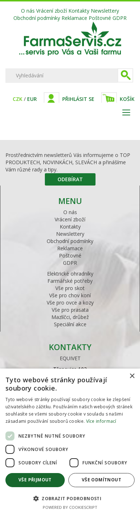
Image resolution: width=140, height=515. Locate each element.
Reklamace (74, 17)
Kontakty (78, 10)
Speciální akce (70, 324)
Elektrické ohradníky (70, 273)
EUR (32, 98)
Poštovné (100, 17)
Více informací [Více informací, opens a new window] (101, 421)
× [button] (132, 376)
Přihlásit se (78, 98)
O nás (28, 10)
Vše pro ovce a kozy (70, 302)
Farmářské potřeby (70, 280)
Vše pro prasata (70, 309)
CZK (17, 98)
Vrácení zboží (51, 10)
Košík (127, 98)
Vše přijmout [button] (35, 480)
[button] (70, 498)
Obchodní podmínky (36, 17)
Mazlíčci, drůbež (70, 317)
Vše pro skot (70, 288)
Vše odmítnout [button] (101, 480)
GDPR (120, 17)
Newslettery (105, 10)
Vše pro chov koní (70, 295)
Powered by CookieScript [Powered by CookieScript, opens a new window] (70, 507)
